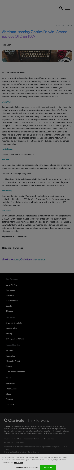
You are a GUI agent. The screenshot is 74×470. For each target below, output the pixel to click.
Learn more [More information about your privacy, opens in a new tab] (18, 464)
